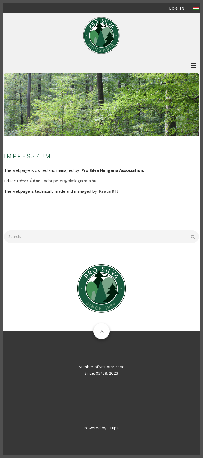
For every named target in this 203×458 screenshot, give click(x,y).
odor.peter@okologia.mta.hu (70, 180)
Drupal (113, 427)
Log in (177, 8)
